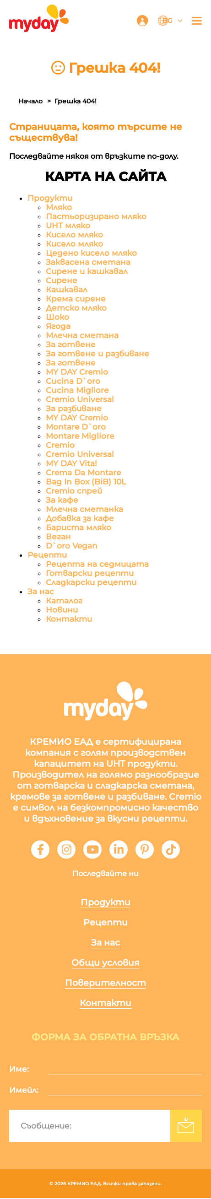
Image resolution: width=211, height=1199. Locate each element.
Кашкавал (66, 290)
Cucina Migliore (77, 391)
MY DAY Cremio (77, 372)
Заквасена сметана (88, 263)
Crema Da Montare (83, 473)
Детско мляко (76, 308)
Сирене (61, 281)
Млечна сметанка (84, 510)
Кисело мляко (74, 235)
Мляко (59, 208)
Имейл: (23, 1091)
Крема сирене (76, 299)
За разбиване (74, 409)
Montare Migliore (80, 436)
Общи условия (105, 963)
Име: (19, 1070)
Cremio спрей (74, 491)
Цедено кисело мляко (91, 253)
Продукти (49, 199)
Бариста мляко (78, 528)
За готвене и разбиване (97, 354)
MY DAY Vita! (71, 464)
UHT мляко (68, 226)
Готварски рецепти (90, 574)
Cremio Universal (80, 400)
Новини (62, 610)
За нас (40, 592)
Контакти (69, 619)
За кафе (62, 500)
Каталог (64, 601)
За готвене (71, 345)
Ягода (58, 327)
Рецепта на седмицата (97, 565)
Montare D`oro (76, 427)
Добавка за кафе (80, 519)
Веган (58, 537)
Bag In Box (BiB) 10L (86, 482)
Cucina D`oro (73, 382)
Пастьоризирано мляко (96, 217)
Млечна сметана (82, 336)
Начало (30, 101)
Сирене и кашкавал (87, 272)
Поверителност (105, 984)
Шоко (57, 318)
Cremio (60, 446)
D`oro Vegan (71, 546)
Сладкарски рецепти (91, 583)
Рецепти (47, 555)
